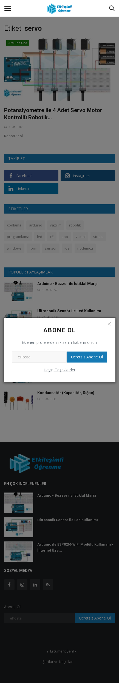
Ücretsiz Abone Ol (87, 357)
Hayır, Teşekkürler (59, 369)
